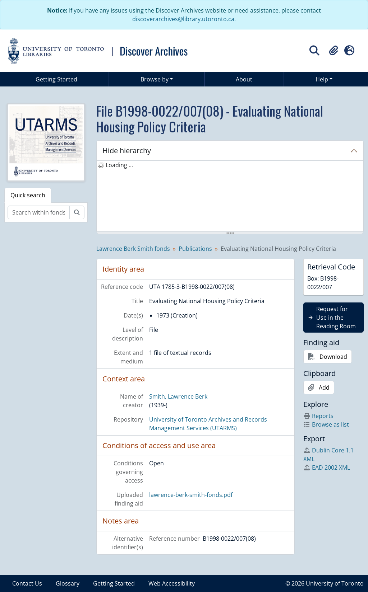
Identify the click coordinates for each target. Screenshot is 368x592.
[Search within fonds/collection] (39, 212)
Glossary (67, 583)
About (244, 79)
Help (322, 79)
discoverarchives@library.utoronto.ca (183, 19)
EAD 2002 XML (326, 467)
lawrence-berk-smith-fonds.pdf (191, 495)
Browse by (155, 79)
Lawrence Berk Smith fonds (133, 249)
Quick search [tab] (27, 195)
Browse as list (326, 424)
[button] (333, 50)
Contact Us (27, 583)
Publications (195, 249)
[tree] (230, 196)
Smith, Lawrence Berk (178, 396)
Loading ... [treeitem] (119, 165)
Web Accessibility (171, 583)
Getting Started (56, 79)
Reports (318, 416)
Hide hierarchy (126, 150)
